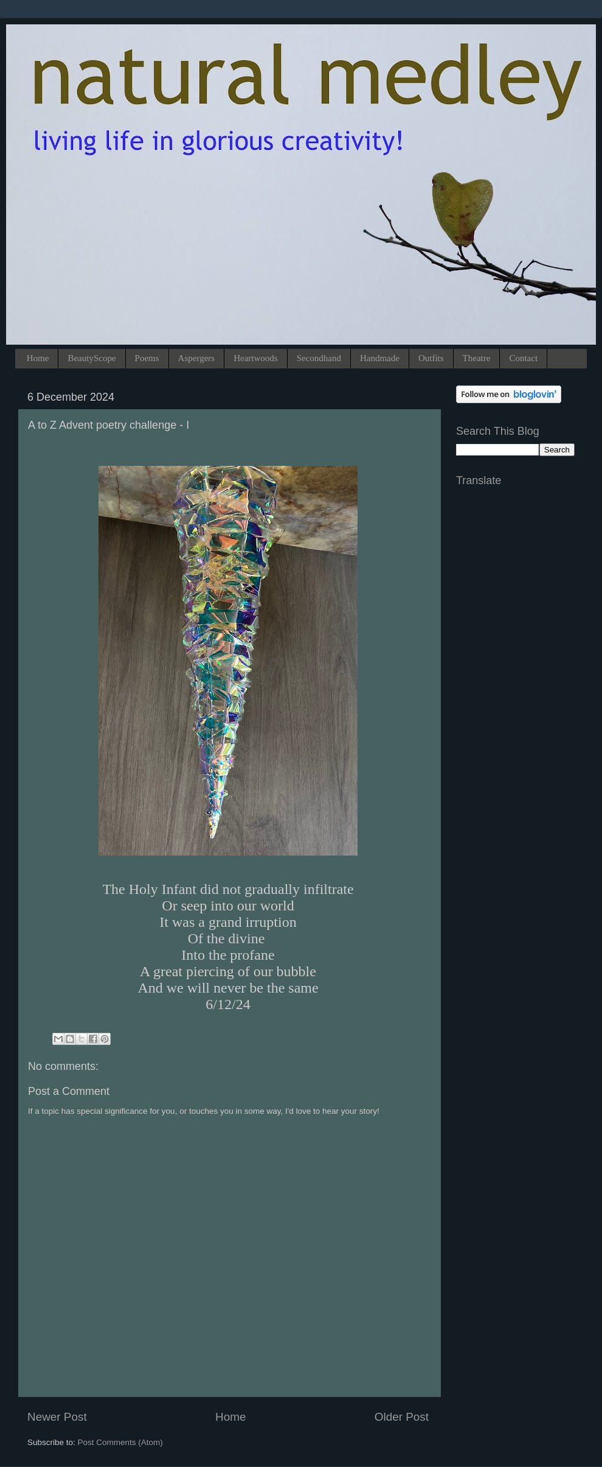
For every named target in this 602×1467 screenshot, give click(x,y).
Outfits (431, 358)
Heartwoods (255, 358)
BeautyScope (91, 358)
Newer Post (57, 1416)
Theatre (477, 358)
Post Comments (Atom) (120, 1442)
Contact (523, 358)
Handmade (380, 358)
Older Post (402, 1416)
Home (38, 358)
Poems (147, 358)
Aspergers (196, 358)
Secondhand (319, 358)
